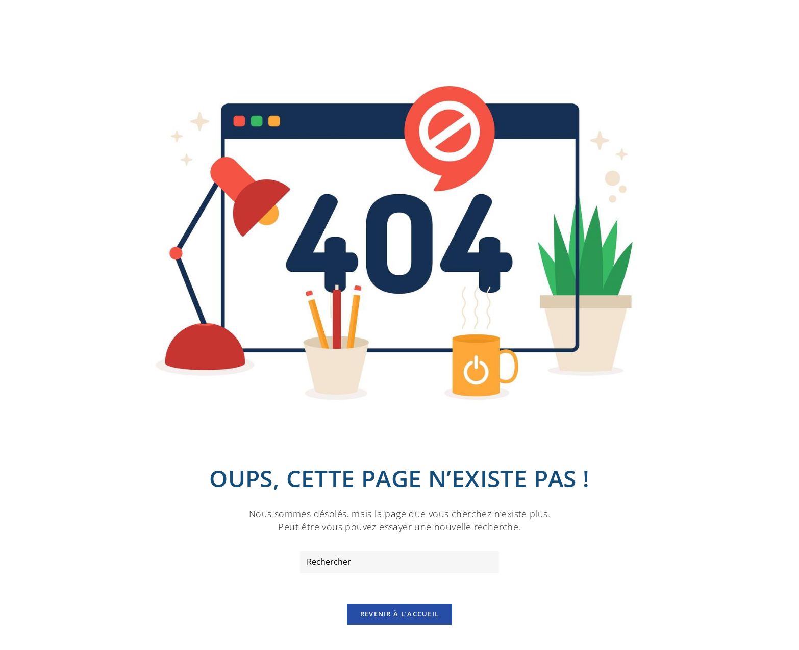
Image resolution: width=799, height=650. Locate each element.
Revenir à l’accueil (399, 613)
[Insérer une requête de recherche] (399, 562)
